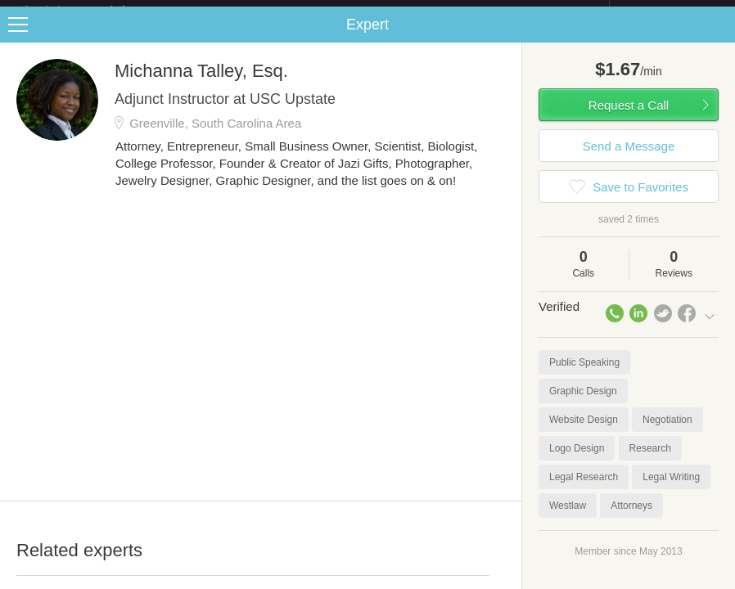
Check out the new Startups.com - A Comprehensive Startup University (431, 10)
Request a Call (628, 118)
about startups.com (667, 10)
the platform (91, 9)
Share (718, 38)
